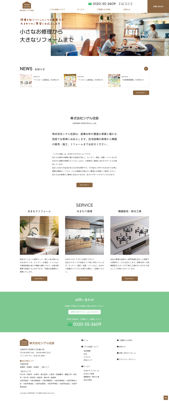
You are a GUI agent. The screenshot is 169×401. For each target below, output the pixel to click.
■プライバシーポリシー (126, 359)
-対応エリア (87, 360)
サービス (80, 9)
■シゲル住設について (90, 346)
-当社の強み (87, 380)
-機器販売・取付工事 (91, 376)
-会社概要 (87, 350)
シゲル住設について (57, 9)
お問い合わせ (158, 6)
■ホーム (84, 340)
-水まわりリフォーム (91, 370)
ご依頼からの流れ (104, 9)
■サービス (85, 366)
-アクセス (86, 357)
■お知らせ (121, 346)
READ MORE (141, 93)
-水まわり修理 (88, 373)
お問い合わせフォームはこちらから (84, 312)
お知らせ (126, 9)
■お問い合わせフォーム (126, 353)
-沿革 (85, 354)
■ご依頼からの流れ (124, 340)
